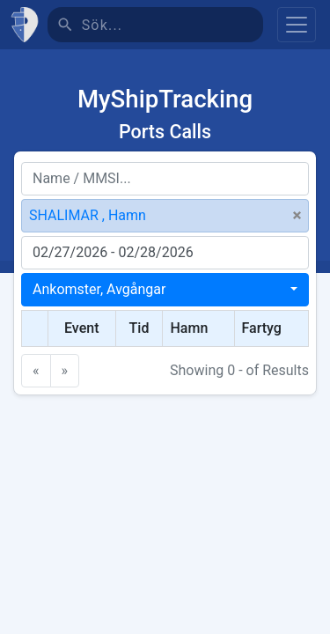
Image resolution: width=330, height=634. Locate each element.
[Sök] (172, 24)
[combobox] (165, 289)
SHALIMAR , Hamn (87, 215)
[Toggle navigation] (296, 24)
